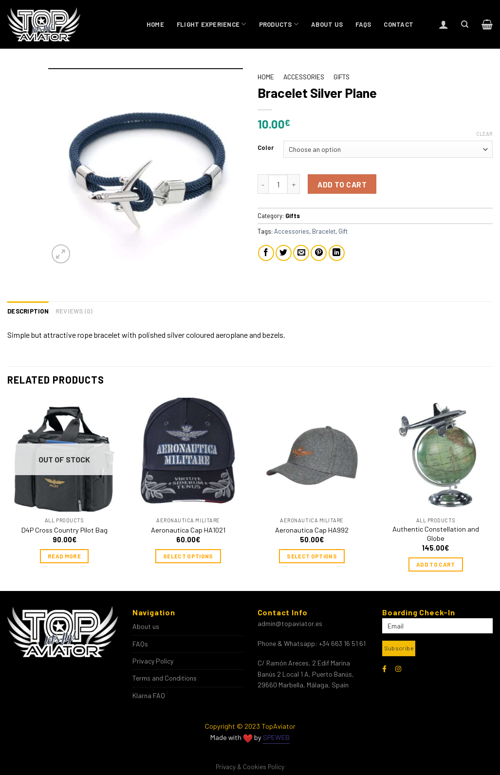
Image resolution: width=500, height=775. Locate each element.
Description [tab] (28, 311)
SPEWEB (276, 737)
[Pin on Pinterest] (319, 253)
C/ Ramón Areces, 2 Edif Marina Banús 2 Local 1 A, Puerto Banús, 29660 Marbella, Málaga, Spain (306, 674)
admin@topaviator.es (290, 623)
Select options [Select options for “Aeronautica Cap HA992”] (312, 556)
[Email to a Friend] (301, 253)
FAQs (363, 24)
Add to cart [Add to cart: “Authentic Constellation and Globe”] (435, 564)
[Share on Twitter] (284, 253)
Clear (484, 133)
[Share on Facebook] (266, 253)
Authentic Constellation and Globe (435, 533)
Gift (343, 231)
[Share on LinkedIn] (337, 253)
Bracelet (323, 231)
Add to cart (342, 184)
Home (155, 24)
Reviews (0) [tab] (74, 311)
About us (327, 24)
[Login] (443, 24)
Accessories (303, 77)
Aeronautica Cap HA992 (312, 530)
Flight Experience (211, 24)
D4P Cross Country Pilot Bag (64, 530)
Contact (398, 24)
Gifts (341, 77)
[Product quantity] (278, 184)
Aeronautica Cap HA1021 (188, 530)
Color (266, 148)
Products (279, 24)
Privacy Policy (152, 661)
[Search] (464, 24)
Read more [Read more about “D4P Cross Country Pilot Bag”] (64, 556)
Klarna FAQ (148, 695)
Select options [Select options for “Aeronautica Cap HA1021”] (188, 556)
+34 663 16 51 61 (342, 643)
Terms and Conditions (164, 678)
